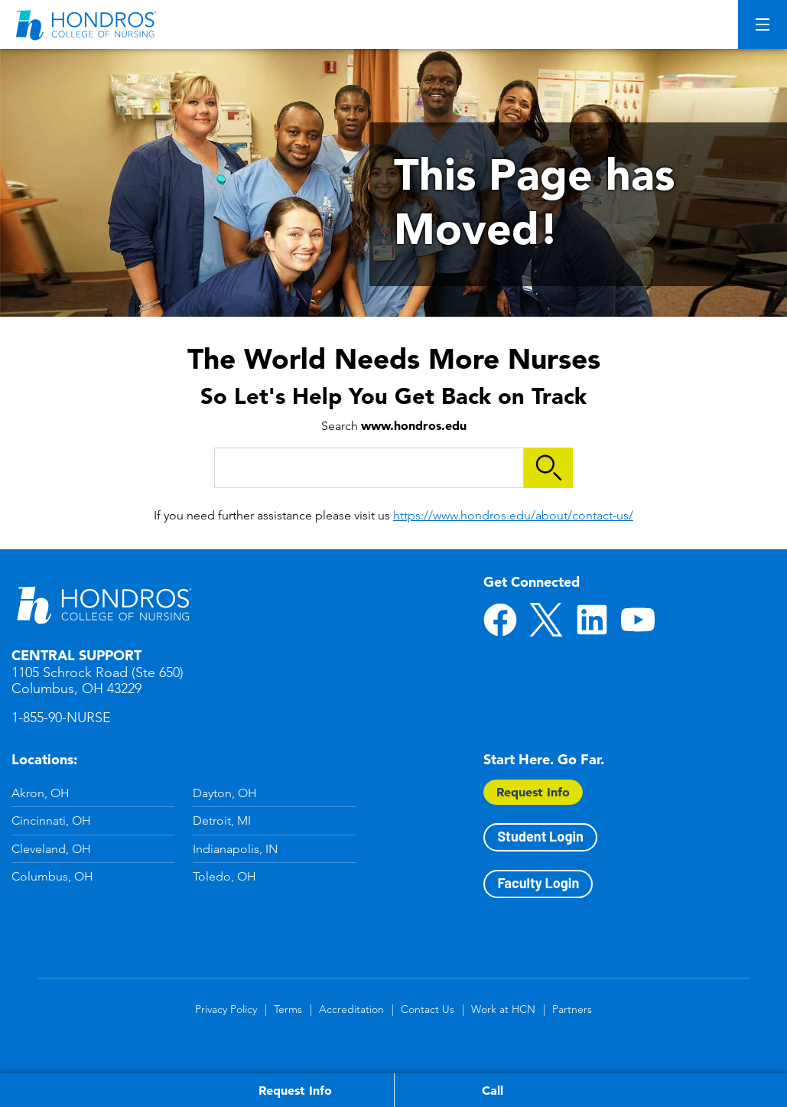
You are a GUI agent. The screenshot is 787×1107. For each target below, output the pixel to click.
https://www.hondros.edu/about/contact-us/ (513, 515)
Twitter (546, 620)
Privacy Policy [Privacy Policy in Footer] (226, 1009)
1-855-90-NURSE (61, 717)
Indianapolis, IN (235, 849)
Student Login (540, 836)
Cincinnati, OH (51, 820)
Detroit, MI (222, 820)
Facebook (500, 620)
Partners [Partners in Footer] (572, 1009)
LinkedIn (592, 620)
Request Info (533, 791)
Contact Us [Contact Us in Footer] (427, 1009)
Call (492, 1090)
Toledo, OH (224, 876)
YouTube (638, 620)
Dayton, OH (225, 793)
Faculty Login (538, 882)
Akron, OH (40, 793)
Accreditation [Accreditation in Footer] (351, 1009)
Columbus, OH (52, 876)
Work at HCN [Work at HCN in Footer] (503, 1009)
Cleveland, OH (51, 849)
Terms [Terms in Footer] (288, 1009)
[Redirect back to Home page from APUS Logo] (87, 24)
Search (548, 468)
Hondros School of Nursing (103, 604)
